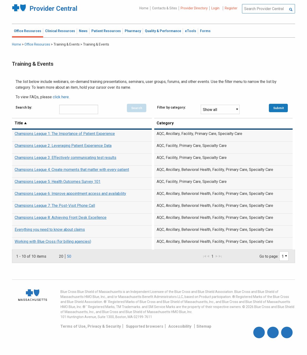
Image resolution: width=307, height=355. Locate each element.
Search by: (24, 107)
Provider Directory (194, 8)
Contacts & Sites (164, 8)
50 (69, 256)
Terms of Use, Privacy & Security (90, 326)
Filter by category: (171, 107)
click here (61, 97)
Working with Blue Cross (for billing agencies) (53, 241)
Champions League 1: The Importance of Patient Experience (65, 133)
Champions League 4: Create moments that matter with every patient (72, 169)
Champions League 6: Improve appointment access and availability (70, 193)
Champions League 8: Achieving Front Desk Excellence (60, 217)
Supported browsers (144, 326)
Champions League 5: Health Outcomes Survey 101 (57, 181)
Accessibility (179, 326)
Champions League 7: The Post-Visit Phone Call (55, 205)
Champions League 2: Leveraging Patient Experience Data (63, 145)
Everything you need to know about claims (50, 229)
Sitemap (203, 326)
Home (143, 8)
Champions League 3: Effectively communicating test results (65, 157)
